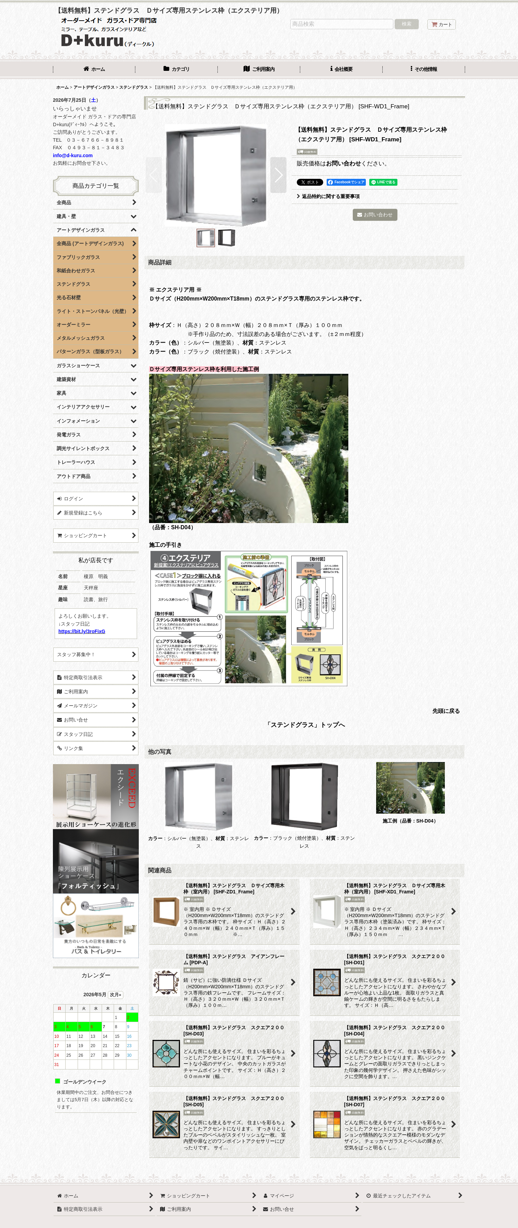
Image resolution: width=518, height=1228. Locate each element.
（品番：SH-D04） (417, 821)
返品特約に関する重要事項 (328, 196)
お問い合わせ (343, 163)
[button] (424, 69)
